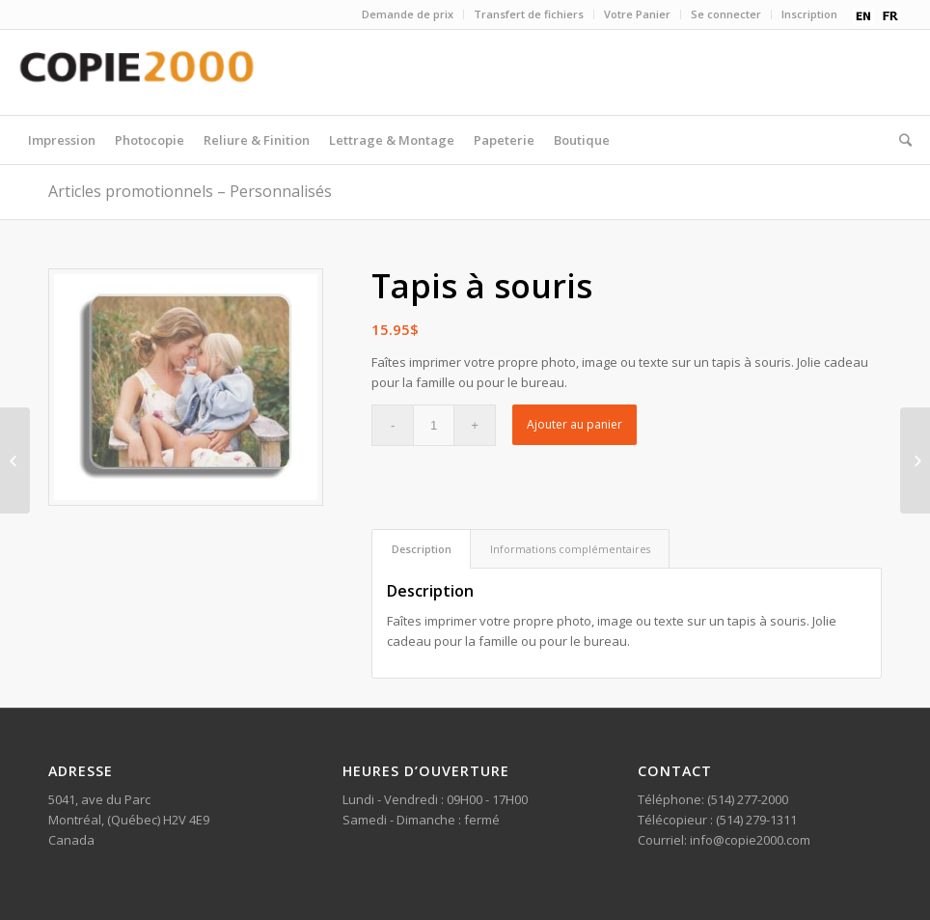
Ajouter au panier (574, 424)
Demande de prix (407, 14)
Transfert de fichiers (529, 14)
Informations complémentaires (570, 549)
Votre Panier (637, 14)
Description (421, 549)
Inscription (809, 14)
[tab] (421, 549)
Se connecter (726, 14)
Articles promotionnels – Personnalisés (190, 191)
